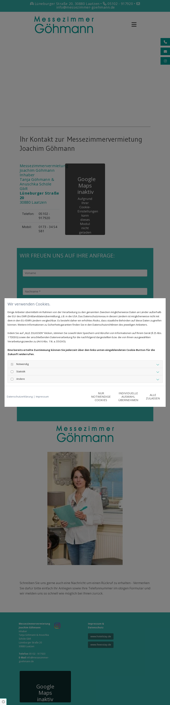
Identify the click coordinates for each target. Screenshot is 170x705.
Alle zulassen (145, 396)
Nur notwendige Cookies (74, 396)
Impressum (42, 396)
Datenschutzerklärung (20, 396)
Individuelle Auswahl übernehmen (110, 396)
